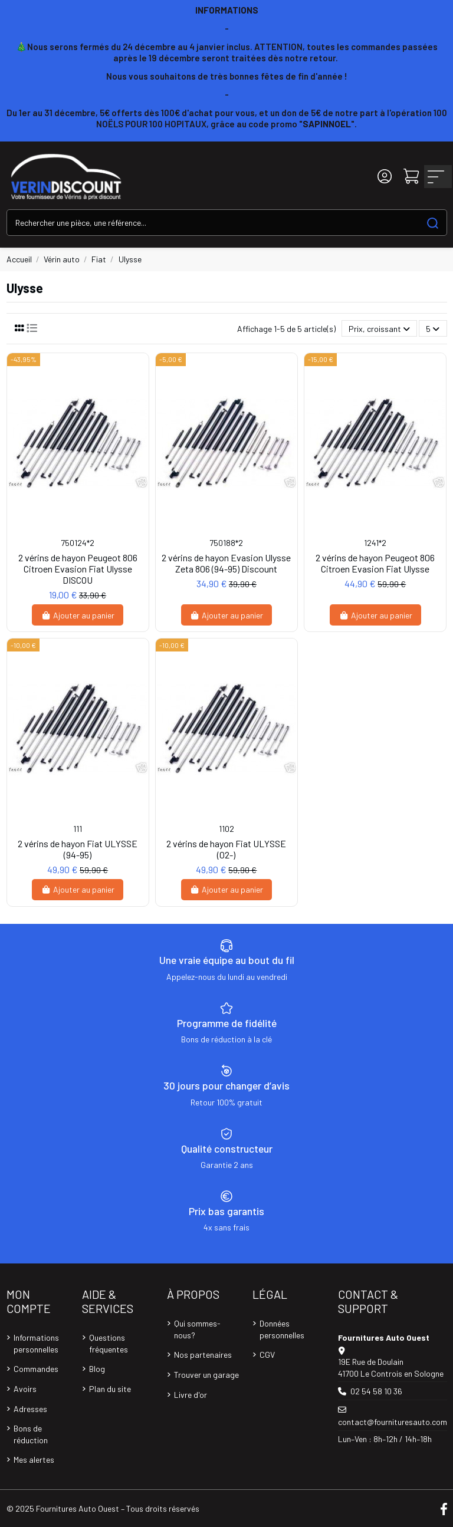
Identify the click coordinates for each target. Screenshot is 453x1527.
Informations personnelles (36, 1343)
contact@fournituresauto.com (392, 1422)
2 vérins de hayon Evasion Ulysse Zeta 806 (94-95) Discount (226, 563)
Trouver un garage (206, 1375)
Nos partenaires (203, 1355)
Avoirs (25, 1389)
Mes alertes (34, 1459)
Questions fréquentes (108, 1343)
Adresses (30, 1409)
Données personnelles (282, 1329)
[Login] (384, 176)
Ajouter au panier (77, 615)
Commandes (36, 1369)
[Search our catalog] (433, 222)
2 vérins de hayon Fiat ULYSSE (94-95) (77, 849)
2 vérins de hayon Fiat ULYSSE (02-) (226, 849)
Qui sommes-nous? (197, 1329)
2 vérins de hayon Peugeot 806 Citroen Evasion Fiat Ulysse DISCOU (77, 568)
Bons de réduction (31, 1434)
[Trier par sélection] (379, 328)
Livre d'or (190, 1395)
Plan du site (110, 1389)
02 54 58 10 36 (376, 1391)
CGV (267, 1355)
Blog (97, 1369)
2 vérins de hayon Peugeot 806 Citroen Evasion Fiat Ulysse (375, 563)
